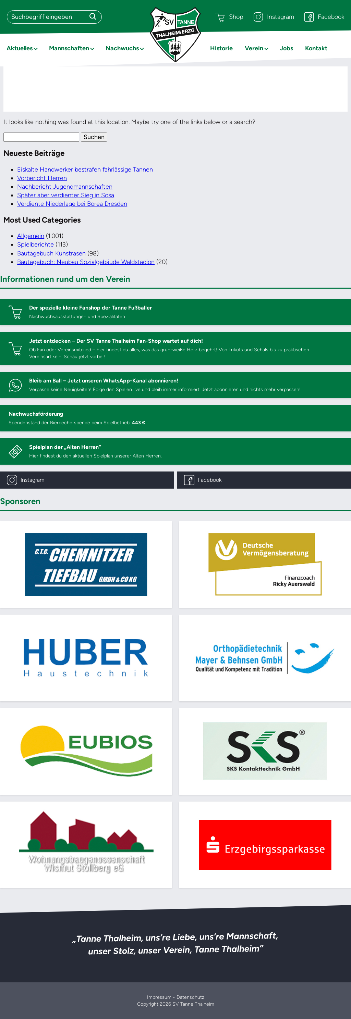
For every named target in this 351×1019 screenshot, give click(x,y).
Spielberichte (35, 244)
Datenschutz (190, 997)
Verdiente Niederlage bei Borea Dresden (72, 203)
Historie (221, 48)
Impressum (159, 997)
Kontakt (316, 48)
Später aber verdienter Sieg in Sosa (65, 195)
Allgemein (30, 236)
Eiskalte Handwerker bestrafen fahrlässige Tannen (85, 169)
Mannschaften (69, 48)
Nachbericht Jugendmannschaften (64, 186)
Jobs (286, 48)
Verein (254, 48)
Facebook (324, 17)
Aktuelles (20, 48)
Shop (229, 17)
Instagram (274, 17)
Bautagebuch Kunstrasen (51, 253)
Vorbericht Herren (42, 178)
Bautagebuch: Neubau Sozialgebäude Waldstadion (86, 262)
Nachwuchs (122, 48)
